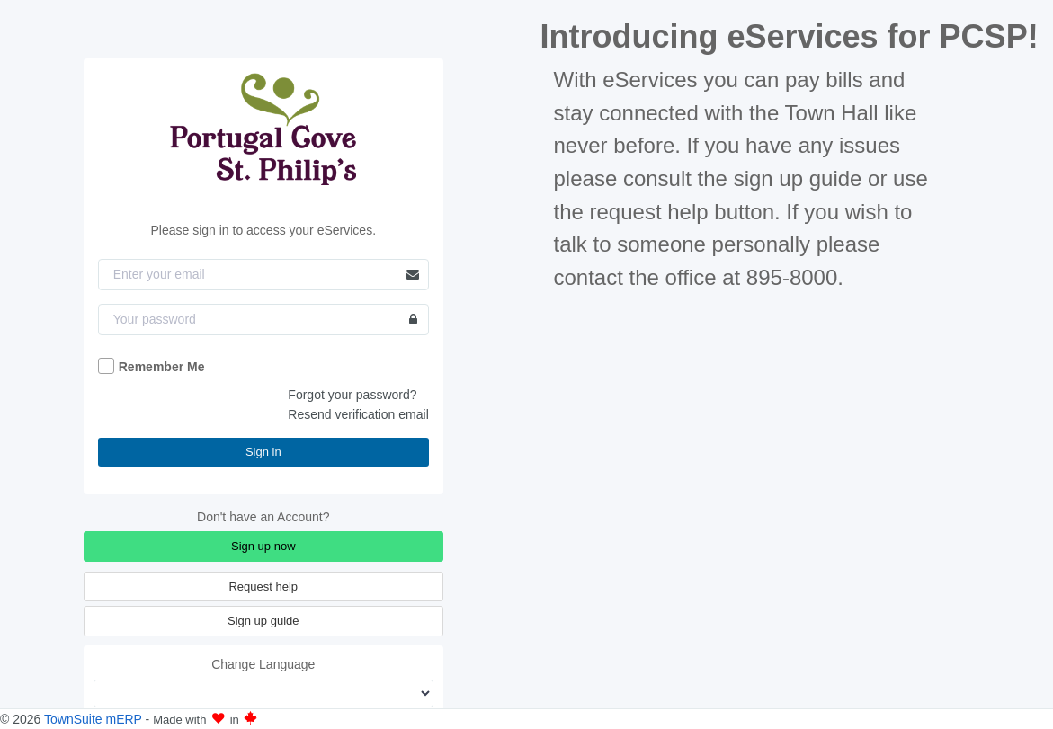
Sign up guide (263, 620)
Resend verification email (358, 414)
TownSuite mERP (95, 719)
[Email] (263, 274)
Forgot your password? (352, 394)
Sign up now (263, 546)
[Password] (263, 319)
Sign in (263, 451)
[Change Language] (263, 693)
